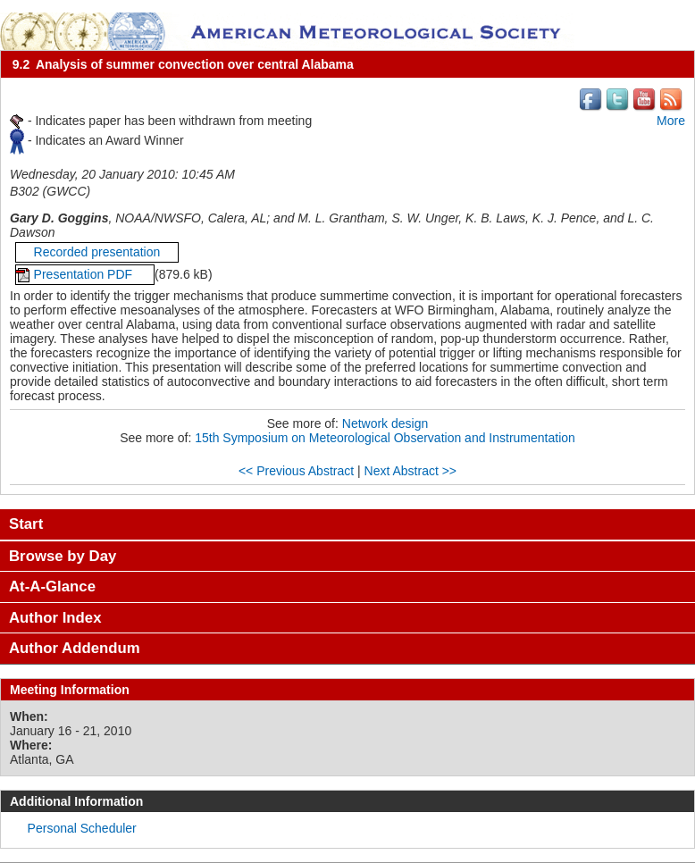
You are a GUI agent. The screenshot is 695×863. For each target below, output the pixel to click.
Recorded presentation (97, 252)
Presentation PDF (85, 274)
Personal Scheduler (82, 828)
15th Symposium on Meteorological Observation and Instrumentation (385, 438)
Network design (385, 423)
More (671, 120)
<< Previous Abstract (296, 471)
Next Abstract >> (410, 471)
